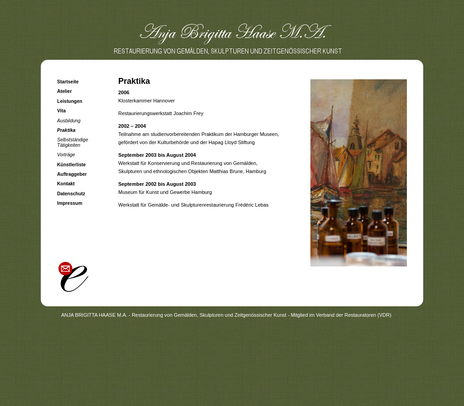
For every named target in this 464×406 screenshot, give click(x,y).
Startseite (68, 81)
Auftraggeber (72, 174)
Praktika (66, 130)
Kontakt (66, 183)
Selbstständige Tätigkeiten (72, 142)
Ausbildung (69, 120)
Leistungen (69, 101)
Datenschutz (71, 193)
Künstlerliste (71, 164)
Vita (61, 110)
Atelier (64, 91)
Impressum (69, 203)
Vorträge (66, 154)
